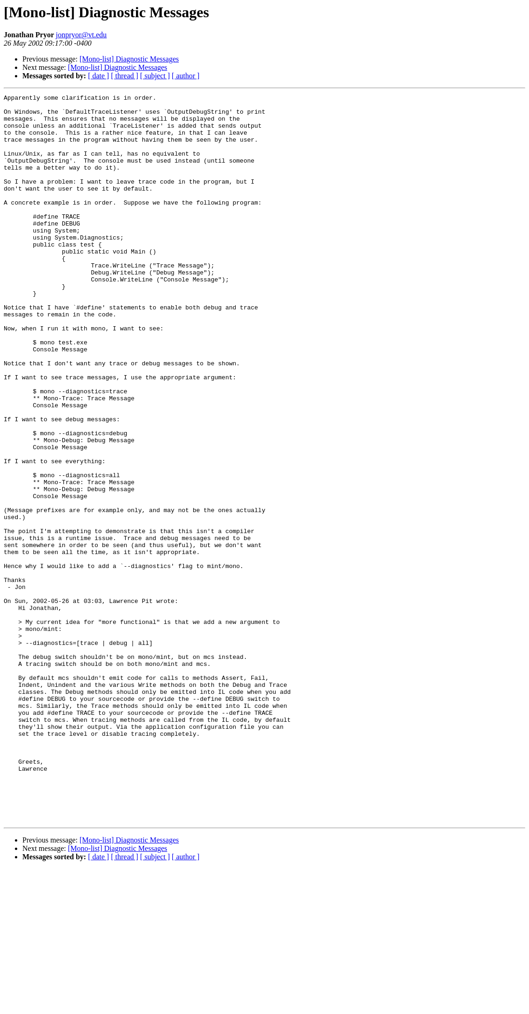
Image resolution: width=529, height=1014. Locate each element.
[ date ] (98, 76)
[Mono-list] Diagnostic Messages (129, 59)
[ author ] (186, 76)
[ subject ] (155, 76)
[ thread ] (124, 76)
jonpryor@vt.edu (81, 35)
